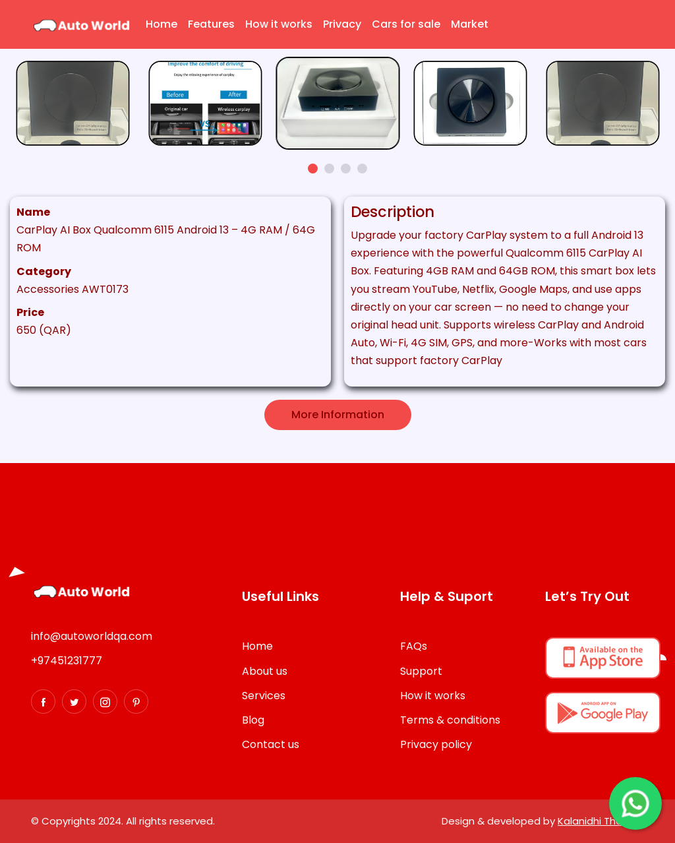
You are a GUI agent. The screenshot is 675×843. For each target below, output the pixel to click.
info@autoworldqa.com (91, 636)
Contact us (270, 744)
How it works (278, 24)
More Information (337, 414)
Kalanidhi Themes (601, 821)
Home (161, 24)
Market (469, 24)
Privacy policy (436, 744)
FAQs (413, 646)
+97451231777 (66, 660)
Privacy (342, 24)
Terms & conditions (450, 720)
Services (263, 695)
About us (264, 671)
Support (421, 671)
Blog (253, 720)
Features (211, 24)
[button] (313, 168)
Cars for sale (406, 24)
